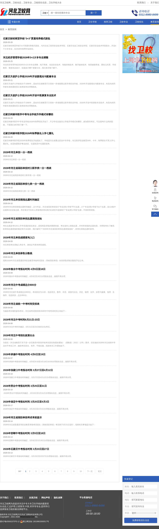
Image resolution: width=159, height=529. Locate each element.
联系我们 (141, 2)
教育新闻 (155, 22)
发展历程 (33, 498)
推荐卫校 (108, 22)
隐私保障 (58, 498)
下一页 (90, 471)
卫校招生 (139, 22)
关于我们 (155, 2)
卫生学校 (92, 22)
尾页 (100, 471)
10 (81, 471)
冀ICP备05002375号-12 (10, 521)
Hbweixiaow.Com (27, 517)
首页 (79, 22)
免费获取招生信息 (140, 520)
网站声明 (45, 498)
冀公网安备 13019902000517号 (36, 521)
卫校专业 (123, 22)
